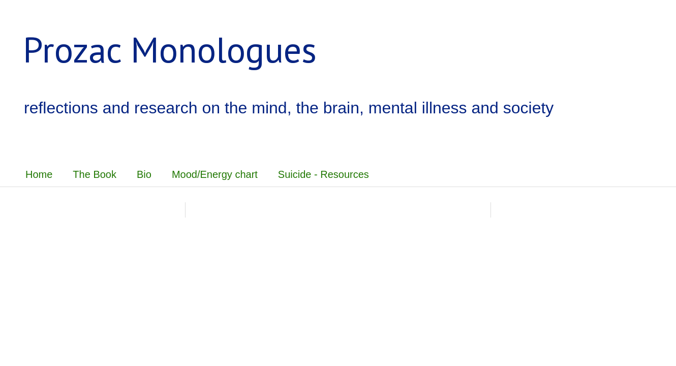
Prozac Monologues (170, 49)
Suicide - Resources (323, 174)
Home (38, 174)
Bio (144, 174)
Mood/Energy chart (215, 174)
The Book (94, 174)
